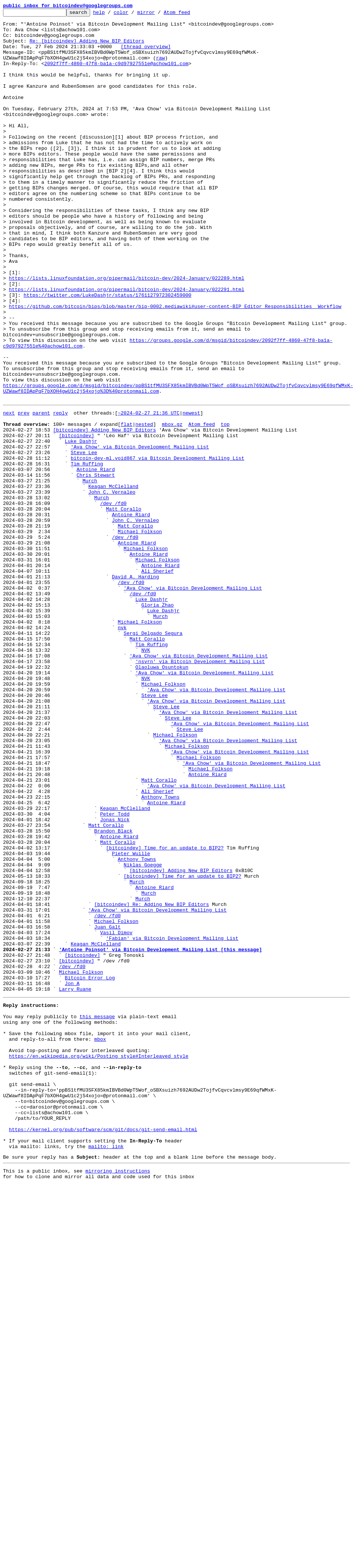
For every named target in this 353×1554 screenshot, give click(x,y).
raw (160, 67)
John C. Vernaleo (111, 586)
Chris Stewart (96, 566)
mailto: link (106, 1369)
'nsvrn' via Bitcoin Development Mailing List (200, 790)
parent (41, 491)
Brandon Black (113, 993)
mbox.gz (172, 505)
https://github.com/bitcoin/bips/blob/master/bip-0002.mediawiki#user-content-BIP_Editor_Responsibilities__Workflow (175, 366)
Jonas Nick (114, 979)
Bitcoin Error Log (90, 1169)
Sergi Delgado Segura (153, 756)
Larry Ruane (75, 1183)
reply (60, 491)
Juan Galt (107, 1108)
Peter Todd (114, 973)
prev (23, 491)
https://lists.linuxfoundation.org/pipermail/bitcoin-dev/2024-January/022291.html (126, 345)
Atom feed (188, 14)
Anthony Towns (160, 952)
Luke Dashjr (81, 525)
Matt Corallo (123, 607)
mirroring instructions (117, 1396)
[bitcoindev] (76, 518)
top (225, 505)
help (111, 14)
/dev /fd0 (113, 600)
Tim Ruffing (87, 552)
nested (144, 505)
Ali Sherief (157, 681)
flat (126, 505)
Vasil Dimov (116, 1115)
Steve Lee (84, 539)
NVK (145, 776)
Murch (90, 573)
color (132, 14)
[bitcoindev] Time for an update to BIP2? (165, 1013)
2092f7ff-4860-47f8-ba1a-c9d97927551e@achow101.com (116, 74)
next (9, 491)
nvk (122, 749)
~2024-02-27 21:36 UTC (149, 491)
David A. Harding (135, 688)
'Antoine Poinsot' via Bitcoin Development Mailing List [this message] (160, 1135)
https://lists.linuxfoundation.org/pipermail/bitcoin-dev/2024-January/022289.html (126, 332)
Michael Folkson (140, 634)
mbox (100, 1241)
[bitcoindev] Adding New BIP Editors (104, 512)
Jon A (72, 1176)
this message (97, 1214)
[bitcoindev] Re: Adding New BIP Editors (151, 1081)
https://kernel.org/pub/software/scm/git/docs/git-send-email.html (103, 1349)
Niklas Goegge (143, 1034)
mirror (158, 14)
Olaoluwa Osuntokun (161, 796)
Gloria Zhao (157, 722)
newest (191, 491)
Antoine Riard (96, 559)
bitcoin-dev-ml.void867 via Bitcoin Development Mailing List (157, 546)
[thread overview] (146, 54)
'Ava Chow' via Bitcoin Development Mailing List (140, 532)
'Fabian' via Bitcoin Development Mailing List (172, 1122)
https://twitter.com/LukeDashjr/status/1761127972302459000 (108, 352)
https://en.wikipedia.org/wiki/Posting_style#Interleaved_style (99, 1261)
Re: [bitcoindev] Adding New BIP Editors (86, 47)
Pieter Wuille (131, 1020)
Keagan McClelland (113, 579)
